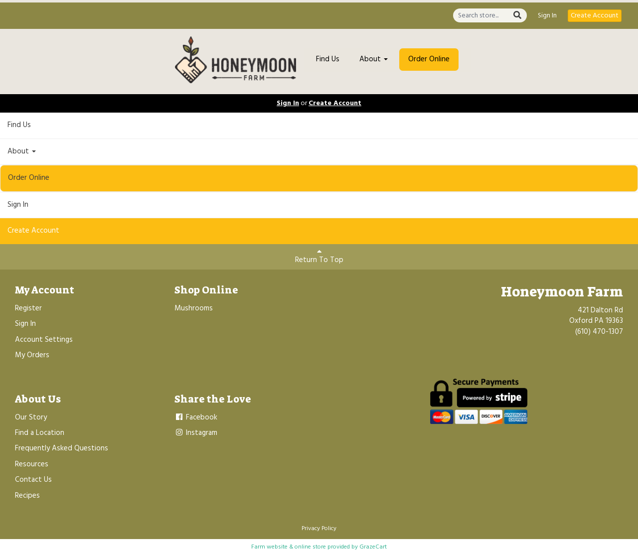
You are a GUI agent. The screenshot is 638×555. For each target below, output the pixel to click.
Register (28, 308)
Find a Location (39, 433)
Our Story (31, 417)
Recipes (27, 496)
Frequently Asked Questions (61, 448)
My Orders (32, 355)
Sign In (547, 16)
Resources (31, 464)
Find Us (327, 59)
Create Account (595, 15)
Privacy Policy (319, 529)
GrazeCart (373, 547)
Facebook (195, 417)
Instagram (195, 433)
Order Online (429, 59)
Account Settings (44, 340)
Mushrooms (193, 308)
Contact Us (33, 480)
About (373, 59)
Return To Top (319, 257)
